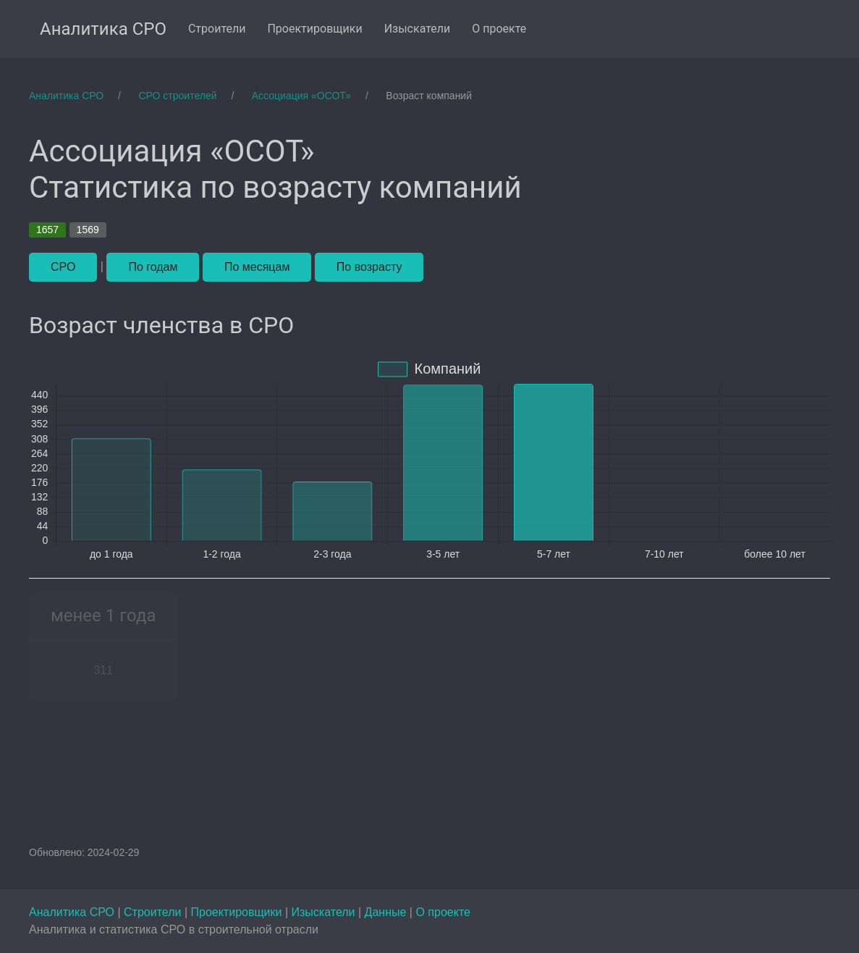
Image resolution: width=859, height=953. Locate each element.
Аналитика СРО (73, 912)
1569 (88, 229)
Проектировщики (237, 912)
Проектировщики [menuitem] (314, 28)
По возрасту (369, 267)
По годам (152, 267)
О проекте (442, 912)
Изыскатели (325, 912)
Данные (387, 912)
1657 (47, 229)
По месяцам (256, 267)
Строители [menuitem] (217, 28)
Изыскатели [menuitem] (417, 28)
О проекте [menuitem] (499, 28)
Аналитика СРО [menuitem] (103, 29)
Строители (154, 912)
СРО (63, 267)
